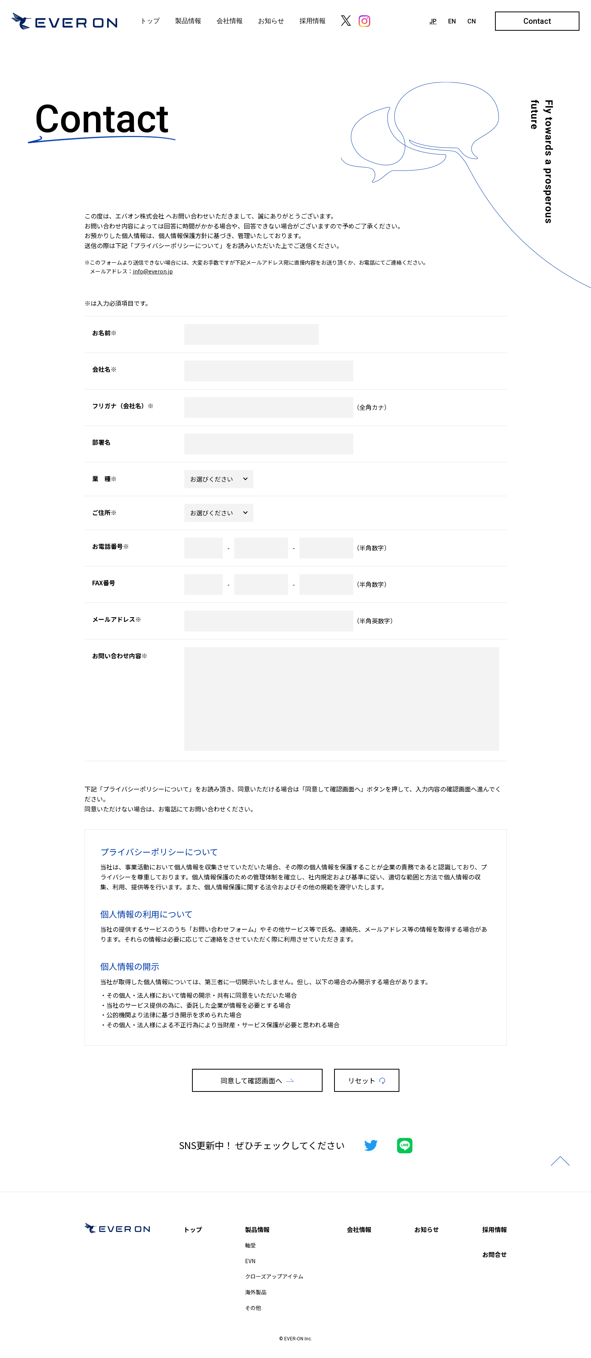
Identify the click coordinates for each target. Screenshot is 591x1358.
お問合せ (494, 1254)
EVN (250, 1261)
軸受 (250, 1245)
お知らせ (271, 21)
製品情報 (188, 21)
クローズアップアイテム (274, 1276)
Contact (537, 21)
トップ (150, 21)
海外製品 (256, 1292)
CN (471, 21)
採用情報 (313, 21)
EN (452, 21)
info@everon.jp (153, 271)
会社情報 (230, 21)
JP (433, 21)
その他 (253, 1308)
